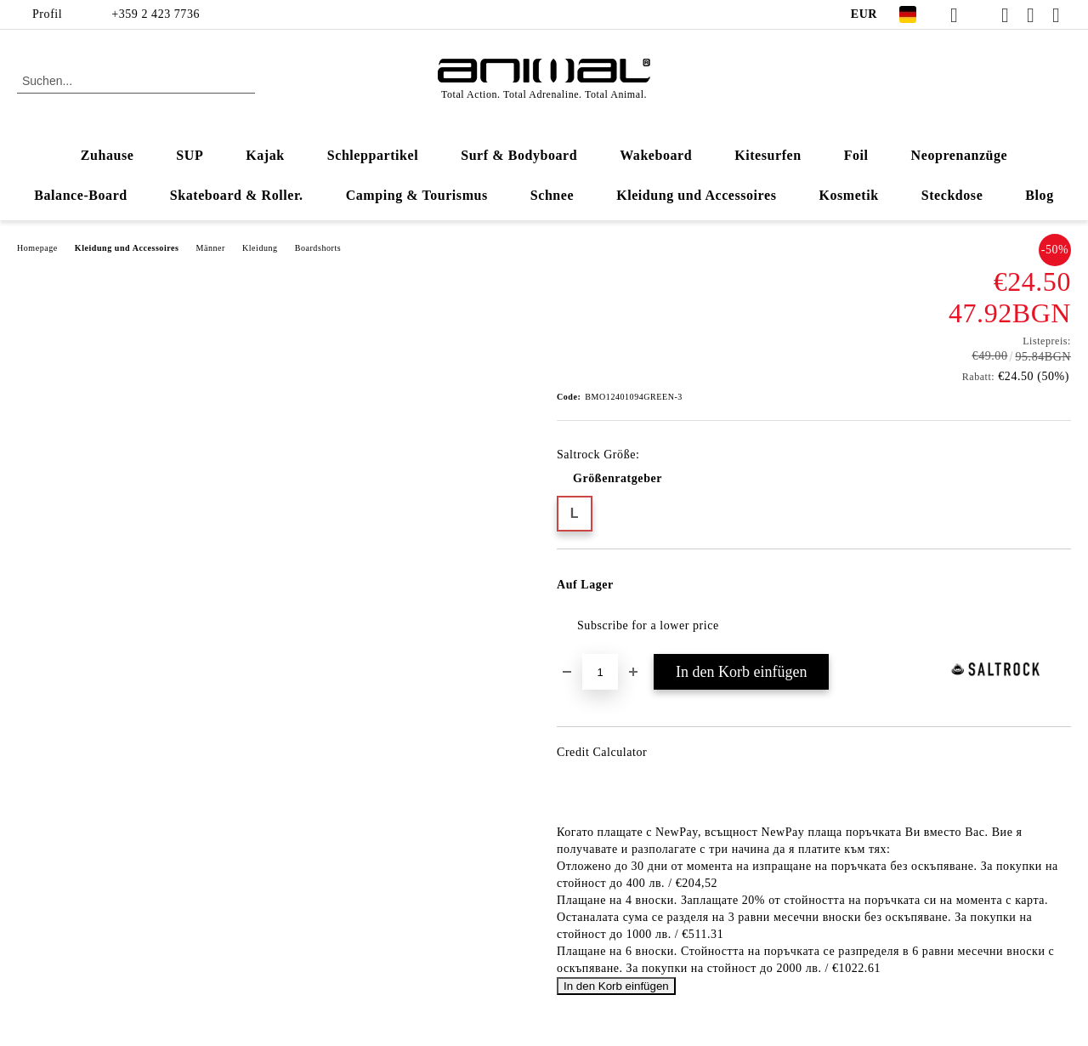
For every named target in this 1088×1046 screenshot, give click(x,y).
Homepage (37, 248)
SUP (189, 155)
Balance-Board (81, 195)
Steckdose (952, 195)
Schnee (552, 195)
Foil (856, 155)
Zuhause (107, 155)
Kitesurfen (767, 155)
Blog (1039, 195)
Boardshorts (318, 248)
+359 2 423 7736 (155, 14)
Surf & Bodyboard (519, 155)
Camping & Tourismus (417, 195)
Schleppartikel (372, 155)
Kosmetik (848, 195)
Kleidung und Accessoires (696, 195)
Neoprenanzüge (959, 155)
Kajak (265, 155)
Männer (210, 248)
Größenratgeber (617, 478)
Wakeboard (656, 155)
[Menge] (600, 672)
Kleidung (260, 248)
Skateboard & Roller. (236, 195)
